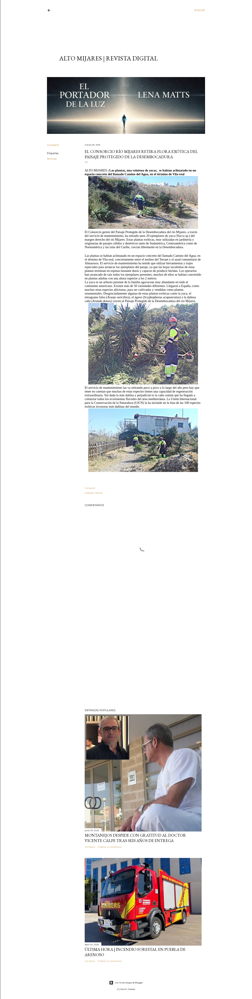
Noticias (52, 158)
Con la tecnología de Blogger (126, 983)
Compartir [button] (53, 145)
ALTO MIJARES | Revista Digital (108, 58)
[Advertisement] (122, 30)
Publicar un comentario (110, 847)
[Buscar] (199, 10)
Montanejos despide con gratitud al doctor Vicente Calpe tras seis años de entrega (135, 838)
